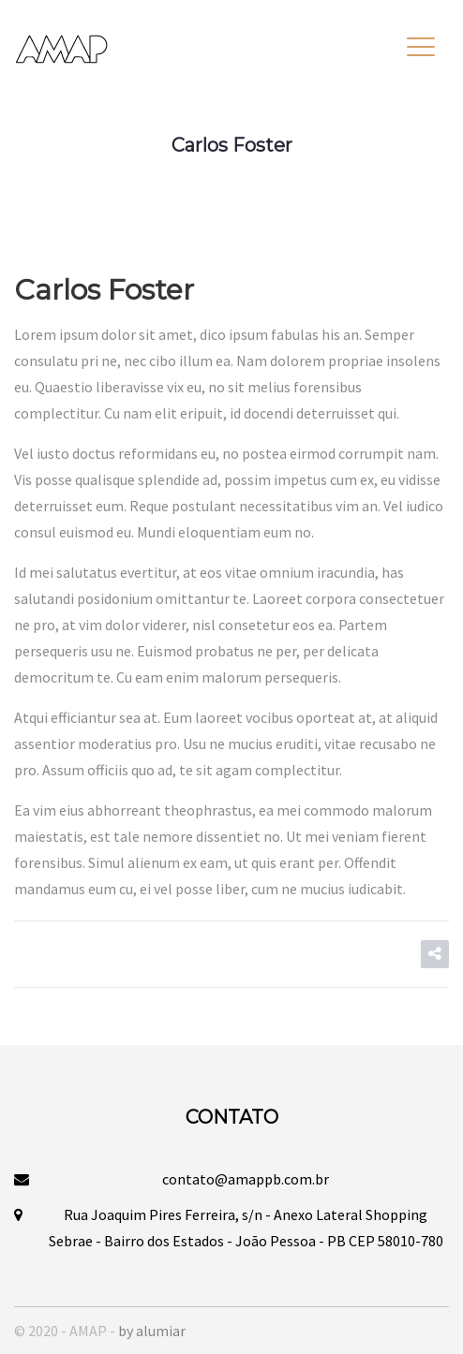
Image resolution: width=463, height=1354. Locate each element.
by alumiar (152, 1330)
